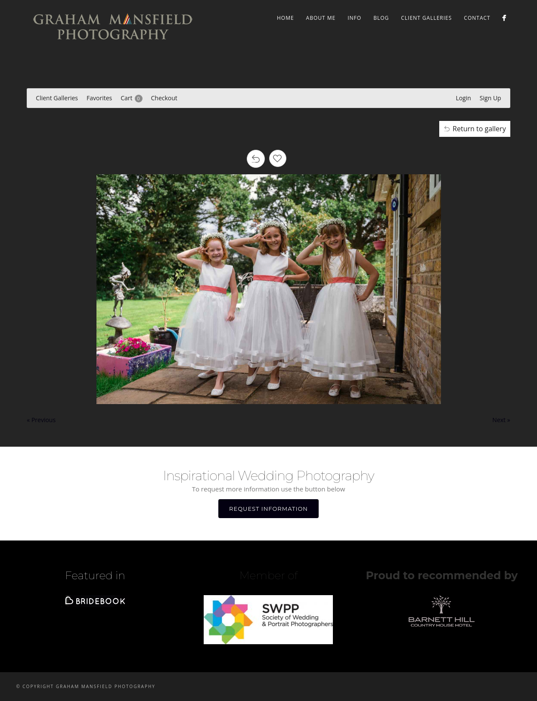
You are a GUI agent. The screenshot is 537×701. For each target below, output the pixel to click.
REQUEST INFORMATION (268, 508)
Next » (501, 420)
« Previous (41, 420)
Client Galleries (426, 18)
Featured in (95, 575)
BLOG (381, 18)
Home (285, 18)
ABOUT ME (321, 18)
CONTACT (477, 18)
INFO (354, 18)
